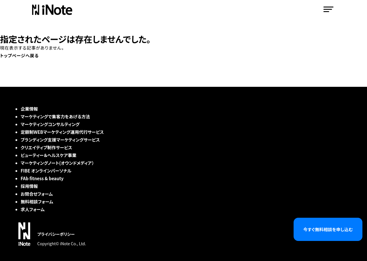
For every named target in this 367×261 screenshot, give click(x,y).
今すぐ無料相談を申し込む (328, 229)
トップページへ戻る (19, 55)
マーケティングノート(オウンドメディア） (57, 163)
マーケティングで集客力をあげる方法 (55, 116)
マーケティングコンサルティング (50, 124)
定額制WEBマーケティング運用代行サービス (62, 132)
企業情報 (29, 109)
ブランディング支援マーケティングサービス (60, 140)
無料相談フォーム (37, 202)
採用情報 (29, 186)
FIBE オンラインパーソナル (46, 171)
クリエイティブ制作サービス (46, 147)
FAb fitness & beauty (42, 178)
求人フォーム (33, 209)
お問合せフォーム (37, 194)
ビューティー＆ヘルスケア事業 (49, 155)
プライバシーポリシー (56, 234)
